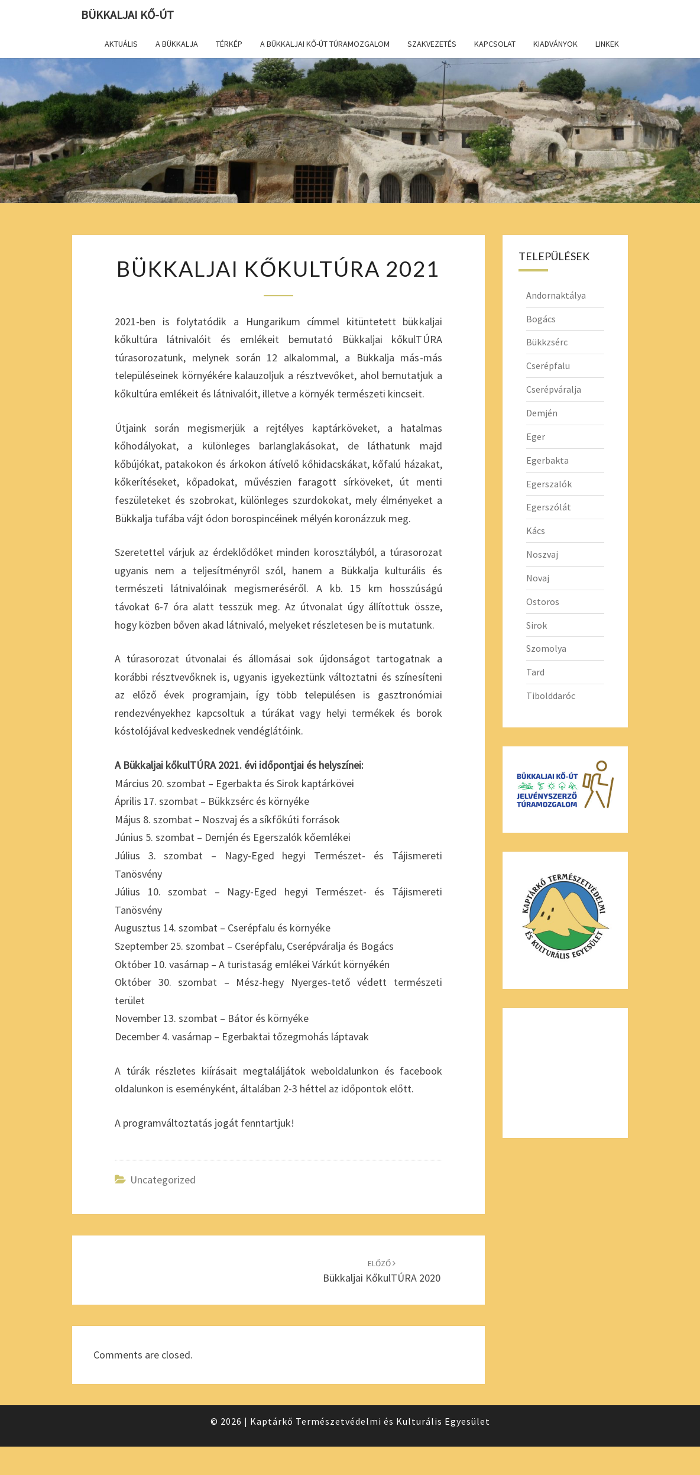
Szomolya (546, 648)
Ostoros (542, 601)
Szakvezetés (431, 43)
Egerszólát (548, 507)
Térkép (229, 43)
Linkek (607, 43)
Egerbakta (547, 460)
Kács (535, 530)
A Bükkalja (176, 43)
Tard (535, 672)
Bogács (541, 319)
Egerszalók (549, 484)
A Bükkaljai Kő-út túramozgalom (325, 43)
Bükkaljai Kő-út (127, 14)
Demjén (542, 413)
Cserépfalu (548, 365)
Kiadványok (555, 43)
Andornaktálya (556, 295)
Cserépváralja (553, 389)
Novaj (537, 578)
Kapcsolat (495, 43)
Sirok (536, 625)
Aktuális (121, 43)
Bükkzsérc (547, 342)
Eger (535, 436)
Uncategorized (163, 1179)
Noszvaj (542, 554)
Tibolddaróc (550, 695)
